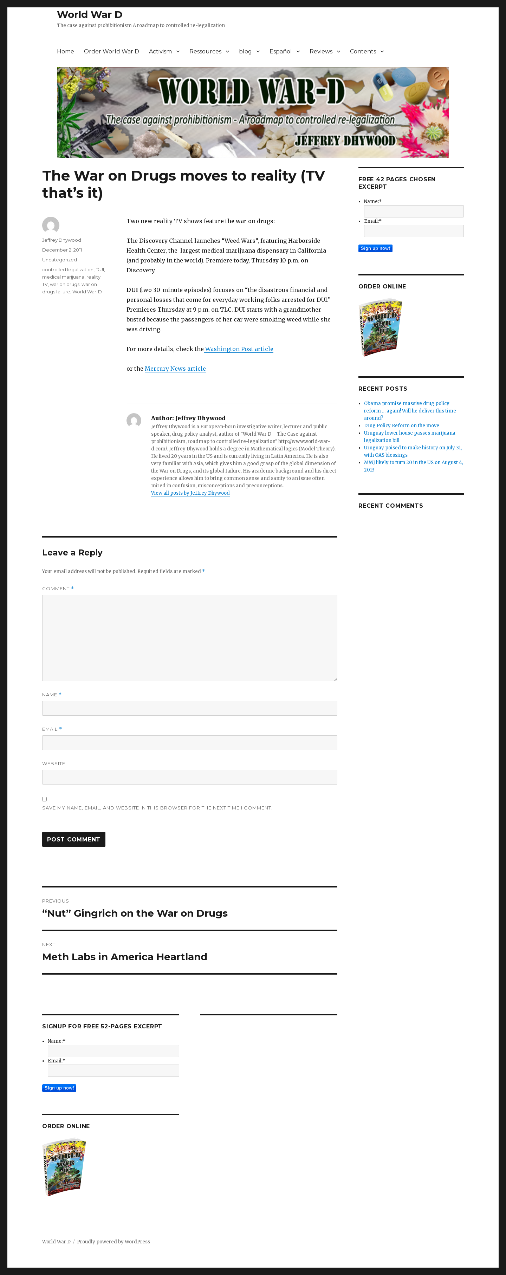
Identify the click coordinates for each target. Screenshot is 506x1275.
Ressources (205, 51)
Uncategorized (59, 259)
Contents (363, 51)
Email (52, 729)
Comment (58, 589)
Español (281, 51)
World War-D (87, 291)
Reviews (321, 51)
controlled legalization (67, 269)
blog (245, 51)
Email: (56, 1061)
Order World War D (111, 51)
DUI (100, 269)
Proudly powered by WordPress (113, 1242)
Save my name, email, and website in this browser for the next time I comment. (157, 808)
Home (65, 51)
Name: (56, 1041)
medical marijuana (63, 277)
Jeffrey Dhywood (61, 240)
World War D (90, 14)
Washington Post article (238, 348)
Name (52, 695)
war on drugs (64, 284)
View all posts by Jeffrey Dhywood (190, 493)
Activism (160, 51)
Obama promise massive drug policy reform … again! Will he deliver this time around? (410, 411)
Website (53, 763)
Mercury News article (175, 368)
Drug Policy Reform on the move (401, 426)
